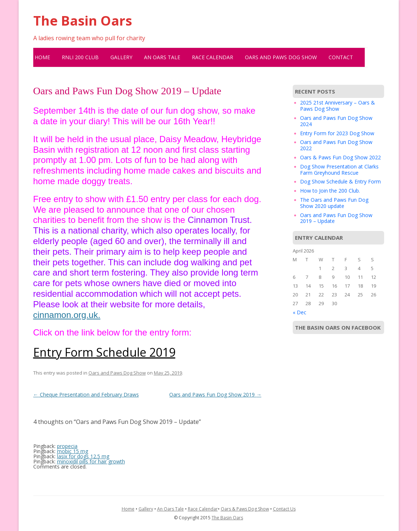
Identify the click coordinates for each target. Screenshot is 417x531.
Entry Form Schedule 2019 (104, 352)
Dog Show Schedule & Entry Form (340, 181)
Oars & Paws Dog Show (245, 509)
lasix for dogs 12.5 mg (83, 456)
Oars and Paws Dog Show (281, 57)
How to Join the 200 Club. (330, 190)
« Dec (299, 312)
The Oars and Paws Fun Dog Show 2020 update (334, 202)
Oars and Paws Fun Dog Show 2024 (336, 121)
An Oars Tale (162, 57)
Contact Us (284, 509)
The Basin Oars (82, 21)
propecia (67, 446)
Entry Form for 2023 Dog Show (337, 133)
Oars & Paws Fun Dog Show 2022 (340, 157)
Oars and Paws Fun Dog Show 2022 (336, 145)
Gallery (121, 57)
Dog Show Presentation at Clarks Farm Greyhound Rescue (339, 169)
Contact (341, 57)
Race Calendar (212, 57)
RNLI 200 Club (80, 57)
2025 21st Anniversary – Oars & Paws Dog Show (337, 105)
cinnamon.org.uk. (67, 315)
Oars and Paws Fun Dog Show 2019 (215, 394)
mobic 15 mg (72, 451)
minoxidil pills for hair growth (91, 461)
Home (42, 57)
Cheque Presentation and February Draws (86, 394)
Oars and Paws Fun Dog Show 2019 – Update (336, 218)
